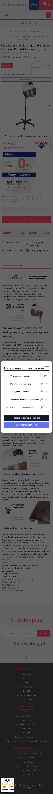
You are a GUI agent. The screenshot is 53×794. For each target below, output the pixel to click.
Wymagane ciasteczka (19, 376)
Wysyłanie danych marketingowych (25, 399)
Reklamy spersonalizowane (21, 407)
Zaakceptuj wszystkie (26, 424)
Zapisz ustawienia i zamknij (26, 417)
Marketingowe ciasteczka (20, 384)
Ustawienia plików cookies (24, 368)
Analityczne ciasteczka (19, 392)
